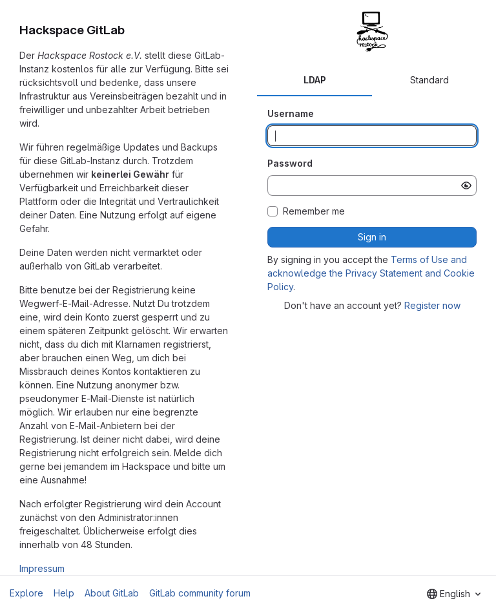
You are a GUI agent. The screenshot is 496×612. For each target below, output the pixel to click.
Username (290, 113)
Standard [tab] (429, 79)
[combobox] (453, 594)
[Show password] (466, 185)
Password (290, 163)
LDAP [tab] (315, 79)
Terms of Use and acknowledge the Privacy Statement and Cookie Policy (371, 273)
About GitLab (112, 592)
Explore (26, 592)
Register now (432, 305)
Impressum (42, 568)
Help (64, 592)
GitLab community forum (200, 592)
